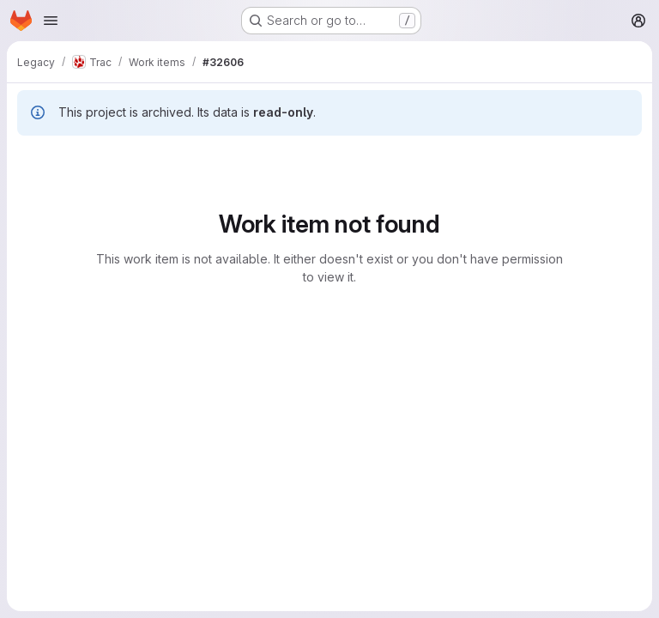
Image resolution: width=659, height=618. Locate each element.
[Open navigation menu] (50, 20)
